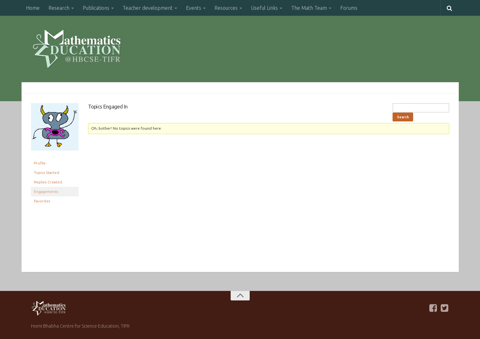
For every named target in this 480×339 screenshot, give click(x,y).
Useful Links (264, 8)
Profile (40, 163)
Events (193, 8)
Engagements (46, 191)
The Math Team (309, 8)
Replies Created (48, 182)
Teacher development (148, 8)
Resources (226, 8)
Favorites (42, 201)
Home (33, 8)
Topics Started (46, 172)
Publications (96, 8)
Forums (348, 8)
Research (58, 8)
